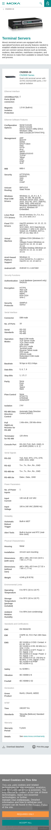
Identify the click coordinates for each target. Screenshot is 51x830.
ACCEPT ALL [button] (25, 823)
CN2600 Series (27, 75)
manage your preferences (16, 800)
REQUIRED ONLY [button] (25, 814)
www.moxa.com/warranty (34, 736)
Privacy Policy (40, 805)
